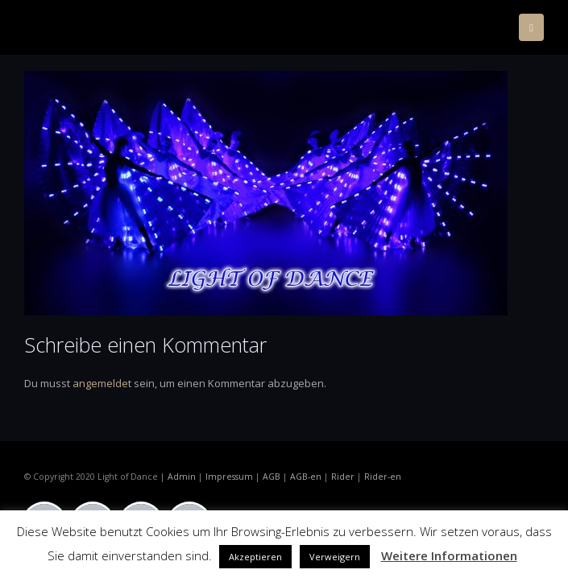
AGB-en (305, 476)
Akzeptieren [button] (255, 557)
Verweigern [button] (334, 557)
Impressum (229, 476)
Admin (182, 476)
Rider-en (382, 476)
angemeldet (102, 383)
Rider (342, 476)
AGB (271, 476)
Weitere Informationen (449, 555)
